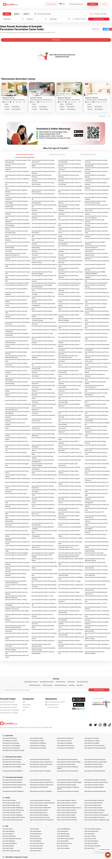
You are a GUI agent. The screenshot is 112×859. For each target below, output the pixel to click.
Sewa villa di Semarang (36, 846)
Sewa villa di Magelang (9, 841)
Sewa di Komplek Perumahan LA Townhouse (44, 268)
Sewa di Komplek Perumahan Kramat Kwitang (70, 456)
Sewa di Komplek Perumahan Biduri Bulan (69, 607)
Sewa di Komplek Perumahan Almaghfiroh (16, 553)
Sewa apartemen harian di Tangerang (94, 759)
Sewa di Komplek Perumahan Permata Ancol (17, 482)
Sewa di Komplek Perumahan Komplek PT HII (44, 275)
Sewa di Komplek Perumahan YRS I (94, 512)
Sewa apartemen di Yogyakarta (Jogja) (13, 750)
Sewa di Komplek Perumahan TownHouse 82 (44, 223)
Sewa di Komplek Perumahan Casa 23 (42, 422)
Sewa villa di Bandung (8, 831)
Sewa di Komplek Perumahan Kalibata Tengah (70, 311)
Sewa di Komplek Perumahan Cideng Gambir (44, 344)
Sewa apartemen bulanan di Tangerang (95, 780)
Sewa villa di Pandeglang (91, 841)
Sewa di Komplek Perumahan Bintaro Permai (70, 588)
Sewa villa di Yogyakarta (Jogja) (11, 850)
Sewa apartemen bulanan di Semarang (68, 791)
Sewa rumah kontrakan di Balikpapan (13, 807)
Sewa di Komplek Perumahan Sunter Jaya (69, 452)
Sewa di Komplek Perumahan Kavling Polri (16, 396)
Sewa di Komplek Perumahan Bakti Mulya (96, 283)
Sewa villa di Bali (34, 829)
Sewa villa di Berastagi (63, 833)
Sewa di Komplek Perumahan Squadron (95, 445)
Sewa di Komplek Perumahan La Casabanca (17, 171)
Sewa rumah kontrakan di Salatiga (66, 817)
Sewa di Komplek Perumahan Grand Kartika (43, 352)
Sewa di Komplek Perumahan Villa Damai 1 (43, 193)
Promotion (26, 707)
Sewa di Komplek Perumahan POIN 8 (95, 396)
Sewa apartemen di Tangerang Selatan (95, 748)
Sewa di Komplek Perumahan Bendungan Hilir (17, 545)
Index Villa (71, 685)
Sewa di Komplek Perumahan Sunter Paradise (17, 260)
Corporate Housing (51, 4)
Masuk (104, 4)
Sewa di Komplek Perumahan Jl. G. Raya (43, 596)
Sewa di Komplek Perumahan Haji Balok (16, 452)
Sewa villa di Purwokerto (91, 843)
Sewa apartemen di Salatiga (37, 745)
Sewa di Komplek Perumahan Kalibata (42, 311)
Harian (7, 14)
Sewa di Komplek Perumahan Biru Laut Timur (97, 296)
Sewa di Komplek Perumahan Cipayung (95, 538)
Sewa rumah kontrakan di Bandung (94, 800)
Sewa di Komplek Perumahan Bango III (68, 285)
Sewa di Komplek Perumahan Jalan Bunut (43, 640)
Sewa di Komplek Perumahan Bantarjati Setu (44, 283)
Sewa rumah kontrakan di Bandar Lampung (69, 807)
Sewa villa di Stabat (8, 848)
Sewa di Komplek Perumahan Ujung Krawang (44, 515)
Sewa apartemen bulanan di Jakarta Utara (41, 782)
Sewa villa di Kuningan (36, 838)
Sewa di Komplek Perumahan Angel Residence (18, 268)
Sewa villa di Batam (8, 833)
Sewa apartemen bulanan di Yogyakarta (41, 791)
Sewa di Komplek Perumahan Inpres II (15, 558)
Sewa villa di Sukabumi (36, 848)
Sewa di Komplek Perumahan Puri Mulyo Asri (17, 179)
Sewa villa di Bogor (89, 833)
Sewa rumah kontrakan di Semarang (94, 817)
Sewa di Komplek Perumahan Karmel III (69, 530)
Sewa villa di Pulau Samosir (64, 843)
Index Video (80, 685)
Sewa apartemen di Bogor (37, 740)
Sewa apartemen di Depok (64, 740)
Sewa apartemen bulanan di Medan (12, 787)
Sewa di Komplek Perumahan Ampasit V (96, 577)
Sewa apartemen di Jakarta (8, 707)
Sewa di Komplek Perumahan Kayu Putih (69, 493)
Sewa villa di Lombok (90, 838)
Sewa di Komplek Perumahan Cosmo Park (96, 205)
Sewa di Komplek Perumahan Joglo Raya (96, 456)
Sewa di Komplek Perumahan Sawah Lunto (96, 482)
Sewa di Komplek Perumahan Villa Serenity (96, 193)
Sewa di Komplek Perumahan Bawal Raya (69, 460)
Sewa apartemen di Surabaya (9, 713)
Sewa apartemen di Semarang (65, 745)
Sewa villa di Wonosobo (90, 848)
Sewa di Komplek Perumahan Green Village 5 (70, 434)
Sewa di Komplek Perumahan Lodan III (68, 475)
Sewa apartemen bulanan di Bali (39, 787)
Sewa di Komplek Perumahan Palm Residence (97, 238)
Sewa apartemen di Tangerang (65, 748)
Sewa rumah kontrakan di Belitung (66, 810)
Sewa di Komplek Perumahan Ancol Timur (16, 285)
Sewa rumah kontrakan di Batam (39, 810)
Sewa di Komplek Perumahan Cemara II (42, 348)
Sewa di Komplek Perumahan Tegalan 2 (69, 478)
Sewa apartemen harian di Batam (93, 766)
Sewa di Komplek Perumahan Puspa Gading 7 (70, 570)
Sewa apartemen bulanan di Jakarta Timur (14, 784)
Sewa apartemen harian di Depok (93, 764)
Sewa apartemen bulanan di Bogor (66, 784)
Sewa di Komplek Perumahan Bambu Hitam (17, 283)
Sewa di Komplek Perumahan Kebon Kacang (97, 437)
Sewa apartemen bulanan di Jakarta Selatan (69, 782)
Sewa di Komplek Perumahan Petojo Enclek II (70, 329)
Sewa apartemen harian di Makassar (13, 771)
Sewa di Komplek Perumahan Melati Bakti (69, 527)
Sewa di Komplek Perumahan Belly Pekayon (97, 542)
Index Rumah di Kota (82, 681)
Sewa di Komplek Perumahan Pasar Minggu (43, 437)
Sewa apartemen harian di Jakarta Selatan (69, 762)
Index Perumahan (47, 685)
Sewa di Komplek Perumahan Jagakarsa (69, 333)
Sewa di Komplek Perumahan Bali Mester (16, 288)
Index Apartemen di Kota (31, 681)
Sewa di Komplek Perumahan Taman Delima (97, 463)
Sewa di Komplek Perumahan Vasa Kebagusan (71, 220)
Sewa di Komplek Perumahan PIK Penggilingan (71, 566)
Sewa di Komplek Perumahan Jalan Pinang (70, 614)
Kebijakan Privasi (23, 727)
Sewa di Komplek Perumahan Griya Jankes (96, 408)
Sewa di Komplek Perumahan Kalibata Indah (44, 378)
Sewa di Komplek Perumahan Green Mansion (17, 367)
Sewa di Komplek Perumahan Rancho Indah (43, 519)
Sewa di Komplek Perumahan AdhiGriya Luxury (71, 637)
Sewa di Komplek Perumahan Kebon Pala (16, 441)
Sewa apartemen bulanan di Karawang (95, 791)
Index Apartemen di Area (47, 681)
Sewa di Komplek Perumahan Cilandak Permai (70, 596)
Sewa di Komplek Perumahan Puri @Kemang (44, 562)
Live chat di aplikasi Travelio (55, 702)
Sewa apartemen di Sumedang (11, 748)
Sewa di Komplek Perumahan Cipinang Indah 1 (71, 408)
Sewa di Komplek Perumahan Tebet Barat (96, 333)
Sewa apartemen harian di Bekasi (12, 762)
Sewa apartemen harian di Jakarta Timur (14, 764)
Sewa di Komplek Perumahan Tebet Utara (43, 478)
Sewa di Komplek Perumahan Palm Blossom (44, 359)
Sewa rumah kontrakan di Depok (11, 803)
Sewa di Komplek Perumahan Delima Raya (43, 538)
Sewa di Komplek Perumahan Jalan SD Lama (97, 640)
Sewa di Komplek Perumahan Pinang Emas (17, 508)
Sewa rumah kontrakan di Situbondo (13, 819)
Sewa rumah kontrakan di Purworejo (40, 817)
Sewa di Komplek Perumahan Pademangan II (97, 344)
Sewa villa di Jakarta (90, 836)
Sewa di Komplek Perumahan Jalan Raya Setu (44, 441)
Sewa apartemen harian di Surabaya (67, 759)
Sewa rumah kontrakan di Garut (38, 812)
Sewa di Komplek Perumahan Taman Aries (70, 553)
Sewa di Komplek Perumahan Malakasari (43, 508)
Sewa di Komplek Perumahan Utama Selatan (17, 497)
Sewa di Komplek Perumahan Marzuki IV (96, 341)
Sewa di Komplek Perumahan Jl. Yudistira (16, 588)
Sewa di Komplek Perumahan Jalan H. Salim (17, 622)
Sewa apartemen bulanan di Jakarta (13, 780)
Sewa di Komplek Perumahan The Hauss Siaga (18, 404)
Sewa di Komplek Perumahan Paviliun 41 (16, 400)
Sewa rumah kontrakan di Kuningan (67, 812)
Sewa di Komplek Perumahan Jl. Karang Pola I (44, 610)
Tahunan (26, 14)
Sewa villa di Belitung (35, 833)
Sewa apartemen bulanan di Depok (94, 784)
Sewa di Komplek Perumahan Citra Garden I (43, 415)
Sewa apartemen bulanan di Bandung (40, 780)
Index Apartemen (60, 681)
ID (63, 4)
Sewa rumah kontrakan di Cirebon (12, 812)
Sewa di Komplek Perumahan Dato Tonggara (70, 538)
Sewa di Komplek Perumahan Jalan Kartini (16, 633)
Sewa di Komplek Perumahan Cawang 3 (96, 460)
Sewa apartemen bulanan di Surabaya (67, 780)
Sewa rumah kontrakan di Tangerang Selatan (42, 803)
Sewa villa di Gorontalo (63, 836)
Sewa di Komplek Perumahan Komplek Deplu (97, 260)
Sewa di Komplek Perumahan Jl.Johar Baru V (44, 592)
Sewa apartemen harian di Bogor (66, 764)
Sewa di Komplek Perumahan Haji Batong (69, 296)
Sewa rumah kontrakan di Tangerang (40, 800)
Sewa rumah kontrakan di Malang (39, 815)
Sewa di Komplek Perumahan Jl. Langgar (69, 581)
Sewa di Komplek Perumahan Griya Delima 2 (44, 430)
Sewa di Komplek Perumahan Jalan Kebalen (17, 610)
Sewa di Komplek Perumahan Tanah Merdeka (17, 478)
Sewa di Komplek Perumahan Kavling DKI (16, 208)
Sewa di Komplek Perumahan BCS (94, 553)
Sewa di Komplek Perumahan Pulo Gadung (16, 307)
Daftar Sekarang (98, 690)
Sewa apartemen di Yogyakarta (9, 710)
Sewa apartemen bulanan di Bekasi (12, 782)
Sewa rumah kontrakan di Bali (92, 805)
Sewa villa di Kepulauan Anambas (12, 838)
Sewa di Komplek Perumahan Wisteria (95, 562)
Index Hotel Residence (61, 685)
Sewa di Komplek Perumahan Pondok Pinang (70, 504)
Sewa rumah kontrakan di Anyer (66, 805)
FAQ (24, 702)
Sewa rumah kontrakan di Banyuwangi (13, 810)
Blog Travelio (27, 704)
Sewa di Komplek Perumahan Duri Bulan (16, 493)
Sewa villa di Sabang (8, 846)
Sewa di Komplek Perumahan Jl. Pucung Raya (44, 633)
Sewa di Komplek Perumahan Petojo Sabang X (97, 329)
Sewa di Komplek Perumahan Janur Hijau (16, 530)
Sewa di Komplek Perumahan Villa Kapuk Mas (17, 385)
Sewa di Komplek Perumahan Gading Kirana (97, 292)
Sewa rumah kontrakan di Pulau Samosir (14, 817)
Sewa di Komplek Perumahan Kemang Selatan (44, 326)
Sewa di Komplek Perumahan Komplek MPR (70, 186)
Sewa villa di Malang (35, 841)
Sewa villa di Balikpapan (63, 829)
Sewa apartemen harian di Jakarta (12, 759)
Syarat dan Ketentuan (36, 727)
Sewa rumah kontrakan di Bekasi (93, 803)
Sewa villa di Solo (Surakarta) (92, 846)
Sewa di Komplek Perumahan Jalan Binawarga (97, 648)
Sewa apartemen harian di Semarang (67, 771)
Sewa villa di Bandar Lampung (92, 829)
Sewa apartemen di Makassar (38, 743)
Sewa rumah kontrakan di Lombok (93, 812)
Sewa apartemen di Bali (7, 702)
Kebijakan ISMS (48, 727)
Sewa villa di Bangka (35, 831)
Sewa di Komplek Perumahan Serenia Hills (43, 167)
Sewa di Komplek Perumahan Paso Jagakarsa (44, 329)
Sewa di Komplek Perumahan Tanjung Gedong (17, 467)
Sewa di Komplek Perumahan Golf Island (69, 197)
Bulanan (16, 14)
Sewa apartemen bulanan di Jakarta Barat (96, 782)
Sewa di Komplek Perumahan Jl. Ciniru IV (96, 603)
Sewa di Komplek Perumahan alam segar (69, 283)
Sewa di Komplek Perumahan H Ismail (95, 584)
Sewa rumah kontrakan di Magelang (12, 815)
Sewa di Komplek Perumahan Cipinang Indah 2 (71, 193)
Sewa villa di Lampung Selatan (65, 838)
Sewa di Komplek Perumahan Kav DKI (95, 264)
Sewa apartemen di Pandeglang (11, 745)
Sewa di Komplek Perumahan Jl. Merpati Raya (44, 588)
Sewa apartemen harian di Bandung (40, 759)
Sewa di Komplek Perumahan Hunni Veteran (70, 648)
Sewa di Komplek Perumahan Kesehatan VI (70, 322)
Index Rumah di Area (34, 685)
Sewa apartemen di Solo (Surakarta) (94, 745)
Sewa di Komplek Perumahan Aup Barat (96, 555)
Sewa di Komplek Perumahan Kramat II (68, 549)
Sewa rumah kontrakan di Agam (39, 805)
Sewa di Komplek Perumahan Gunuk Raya (69, 486)
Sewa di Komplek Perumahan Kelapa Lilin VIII (17, 527)
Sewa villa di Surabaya (63, 848)
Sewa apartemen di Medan (91, 743)
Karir (24, 710)
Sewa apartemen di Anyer (10, 738)
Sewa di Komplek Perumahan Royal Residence (17, 430)
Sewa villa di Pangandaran (10, 843)
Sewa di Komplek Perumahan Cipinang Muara (97, 315)
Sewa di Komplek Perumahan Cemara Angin (17, 348)
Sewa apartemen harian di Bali (38, 766)
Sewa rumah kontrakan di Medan (66, 815)
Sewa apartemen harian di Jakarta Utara (41, 762)
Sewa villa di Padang (62, 841)
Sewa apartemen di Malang (64, 743)
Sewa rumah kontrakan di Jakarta (66, 800)
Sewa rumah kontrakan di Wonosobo (67, 819)
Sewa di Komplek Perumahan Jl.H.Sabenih (96, 570)
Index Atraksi (71, 681)
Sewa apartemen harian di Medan (12, 766)
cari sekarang (99, 19)
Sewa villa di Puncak (35, 850)
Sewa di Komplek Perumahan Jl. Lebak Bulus (44, 599)
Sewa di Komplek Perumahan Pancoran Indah (17, 460)
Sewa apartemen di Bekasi (10, 740)
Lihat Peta (95, 29)
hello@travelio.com (52, 705)
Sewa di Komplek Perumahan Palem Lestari (17, 640)
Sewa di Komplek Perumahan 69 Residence (96, 190)
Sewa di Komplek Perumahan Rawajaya (69, 519)
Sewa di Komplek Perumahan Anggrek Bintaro (70, 279)
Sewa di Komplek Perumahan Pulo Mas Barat (97, 475)
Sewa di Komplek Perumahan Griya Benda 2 (43, 549)
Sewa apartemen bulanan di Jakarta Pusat (41, 784)
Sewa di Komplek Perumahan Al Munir (42, 570)
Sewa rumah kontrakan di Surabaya (67, 803)
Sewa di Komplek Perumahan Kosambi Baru (44, 542)
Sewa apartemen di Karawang (11, 743)
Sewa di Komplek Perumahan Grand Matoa (43, 227)
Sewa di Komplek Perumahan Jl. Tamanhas (43, 618)
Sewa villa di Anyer (8, 829)
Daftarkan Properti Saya (76, 4)
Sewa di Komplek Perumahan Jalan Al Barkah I (71, 558)
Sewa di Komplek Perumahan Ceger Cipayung (44, 482)
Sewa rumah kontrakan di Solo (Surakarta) (41, 819)
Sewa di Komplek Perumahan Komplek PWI (70, 367)
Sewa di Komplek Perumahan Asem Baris (69, 337)
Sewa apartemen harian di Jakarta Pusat (41, 764)
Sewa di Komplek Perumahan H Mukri (15, 577)
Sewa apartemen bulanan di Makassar (13, 791)
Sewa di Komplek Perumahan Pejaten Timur (97, 486)
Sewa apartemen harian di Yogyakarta (40, 771)
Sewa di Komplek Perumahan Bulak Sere (96, 288)
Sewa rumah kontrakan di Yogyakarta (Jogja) (96, 819)
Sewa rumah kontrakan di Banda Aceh (40, 807)
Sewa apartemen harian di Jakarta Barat (95, 762)
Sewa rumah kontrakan (9, 800)
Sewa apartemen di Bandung (8, 704)
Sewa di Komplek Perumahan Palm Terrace (43, 186)
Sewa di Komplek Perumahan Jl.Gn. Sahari (96, 596)
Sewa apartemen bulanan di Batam (94, 787)
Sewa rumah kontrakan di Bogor (11, 805)
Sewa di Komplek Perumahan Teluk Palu (69, 467)
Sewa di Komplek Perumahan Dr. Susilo (42, 333)
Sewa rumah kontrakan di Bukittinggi (94, 810)
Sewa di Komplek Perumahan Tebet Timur (69, 489)
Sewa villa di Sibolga (62, 846)
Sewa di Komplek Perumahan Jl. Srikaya (16, 599)
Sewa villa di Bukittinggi (9, 836)
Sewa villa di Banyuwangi (91, 831)
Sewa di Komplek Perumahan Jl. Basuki (69, 592)
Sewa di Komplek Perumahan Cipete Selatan (17, 318)
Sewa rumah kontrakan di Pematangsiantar (96, 815)
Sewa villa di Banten (62, 831)
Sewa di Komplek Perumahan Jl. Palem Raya (97, 610)
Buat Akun (92, 4)
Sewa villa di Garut (35, 836)
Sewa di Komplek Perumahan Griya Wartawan (44, 607)
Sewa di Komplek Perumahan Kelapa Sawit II (70, 603)
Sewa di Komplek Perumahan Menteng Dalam (44, 475)
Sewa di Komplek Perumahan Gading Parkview (97, 581)
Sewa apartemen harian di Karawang (94, 771)
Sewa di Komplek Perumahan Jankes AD (16, 555)
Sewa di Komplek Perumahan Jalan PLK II (43, 629)
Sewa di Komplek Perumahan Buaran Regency (44, 264)
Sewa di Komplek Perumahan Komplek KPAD (44, 220)
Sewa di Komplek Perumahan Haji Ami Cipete (17, 296)
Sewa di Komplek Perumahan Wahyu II (15, 326)
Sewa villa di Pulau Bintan (37, 843)
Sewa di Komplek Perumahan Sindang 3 (96, 534)
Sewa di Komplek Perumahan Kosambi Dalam (17, 337)
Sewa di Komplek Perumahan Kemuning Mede (17, 456)
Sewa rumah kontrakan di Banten (93, 807)
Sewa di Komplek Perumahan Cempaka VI (43, 553)
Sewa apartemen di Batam (91, 738)
